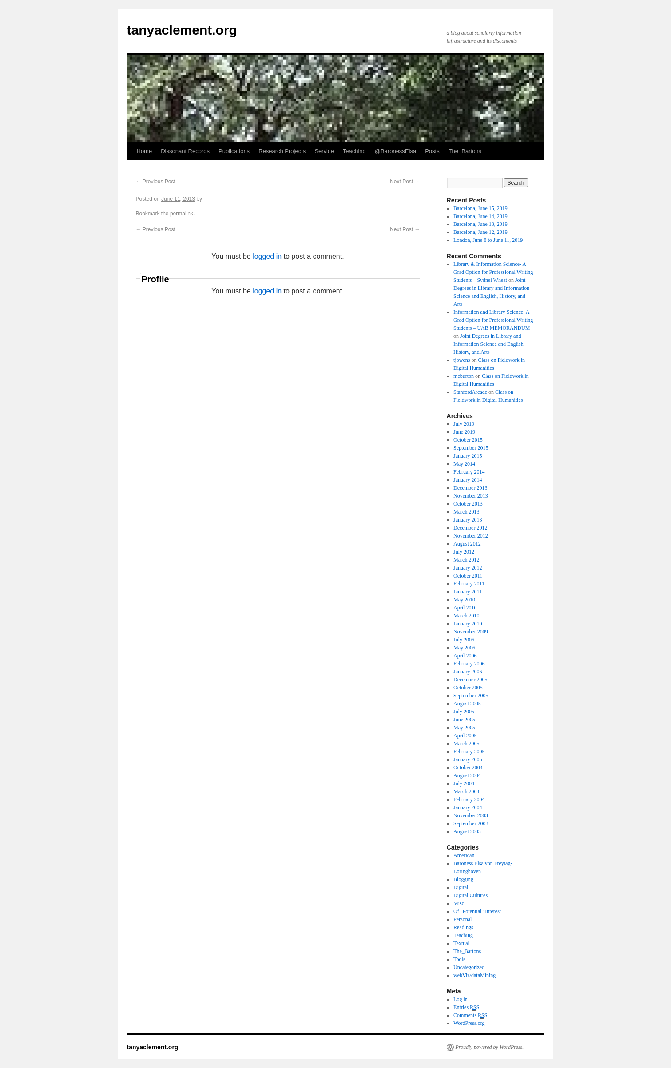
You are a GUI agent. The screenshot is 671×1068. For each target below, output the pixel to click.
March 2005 (466, 743)
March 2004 (466, 791)
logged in (267, 256)
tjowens (461, 360)
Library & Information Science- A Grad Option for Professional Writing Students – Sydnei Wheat (493, 272)
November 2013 (470, 496)
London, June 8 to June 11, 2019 (488, 240)
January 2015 (467, 456)
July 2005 (463, 711)
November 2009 (470, 632)
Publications (234, 151)
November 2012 (470, 536)
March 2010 (466, 616)
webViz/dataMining (474, 975)
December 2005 (470, 679)
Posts (432, 151)
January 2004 (467, 807)
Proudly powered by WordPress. (490, 1047)
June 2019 (464, 432)
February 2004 (468, 799)
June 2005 (464, 719)
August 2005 (467, 703)
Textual (461, 943)
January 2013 (467, 520)
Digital (460, 887)
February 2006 (468, 664)
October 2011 (467, 576)
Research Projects (282, 151)
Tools (459, 959)
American (463, 855)
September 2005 (470, 695)
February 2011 (468, 584)
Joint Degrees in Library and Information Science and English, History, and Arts (489, 344)
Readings (463, 927)
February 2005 (468, 751)
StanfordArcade (470, 392)
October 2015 (468, 440)
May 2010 (464, 600)
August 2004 (467, 775)
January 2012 (467, 568)
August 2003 (467, 831)
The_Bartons (465, 151)
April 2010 (464, 608)
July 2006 (463, 640)
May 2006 (464, 648)
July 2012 (463, 552)
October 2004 (468, 767)
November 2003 (470, 815)
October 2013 (468, 504)
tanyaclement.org (182, 30)
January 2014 (467, 480)
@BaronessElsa (395, 151)
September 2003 (470, 823)
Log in (460, 999)
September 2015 (470, 448)
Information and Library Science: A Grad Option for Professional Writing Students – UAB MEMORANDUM (493, 320)
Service (324, 151)
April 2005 (464, 735)
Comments (470, 1015)
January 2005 (467, 759)
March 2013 (466, 512)
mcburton (463, 376)
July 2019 (463, 424)
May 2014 (464, 464)
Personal (462, 919)
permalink (181, 213)
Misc (458, 903)
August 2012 (467, 544)
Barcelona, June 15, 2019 (480, 208)
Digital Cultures (470, 895)
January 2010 (467, 624)
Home (144, 151)
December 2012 (470, 528)
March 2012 (466, 560)
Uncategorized (468, 967)
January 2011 (467, 592)
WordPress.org (468, 1023)
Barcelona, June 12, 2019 (480, 232)
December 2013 (470, 488)
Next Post (405, 181)
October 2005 (468, 687)
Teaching (354, 151)
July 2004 (463, 783)
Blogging (463, 879)
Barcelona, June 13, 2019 (480, 224)
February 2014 (468, 472)
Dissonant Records (185, 151)
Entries (466, 1007)
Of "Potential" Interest (477, 911)
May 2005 (464, 727)
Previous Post (155, 181)
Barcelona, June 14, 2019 (480, 216)
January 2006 (467, 671)
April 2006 (464, 656)
